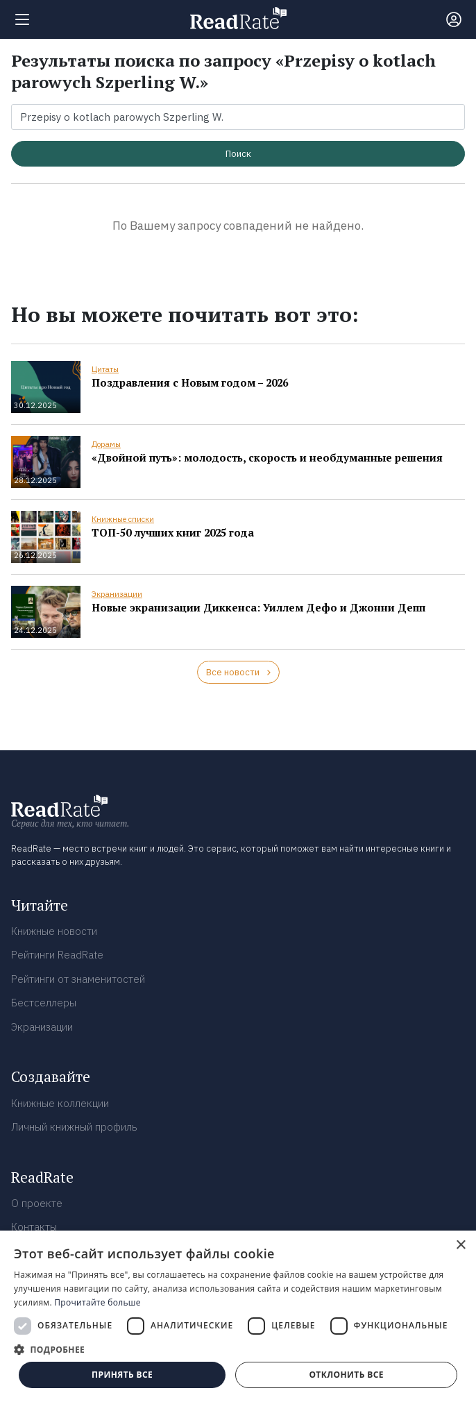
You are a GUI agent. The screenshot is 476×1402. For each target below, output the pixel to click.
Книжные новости (54, 931)
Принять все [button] (122, 1374)
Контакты (34, 1226)
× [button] (460, 1245)
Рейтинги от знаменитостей (78, 979)
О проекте (36, 1203)
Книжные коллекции (60, 1103)
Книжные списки (123, 519)
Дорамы (106, 444)
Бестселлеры (43, 1002)
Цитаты (105, 369)
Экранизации (117, 594)
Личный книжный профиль (74, 1126)
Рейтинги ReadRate (57, 954)
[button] (238, 1349)
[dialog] (238, 1316)
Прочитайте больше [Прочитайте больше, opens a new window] (97, 1302)
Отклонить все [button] (346, 1374)
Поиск (238, 154)
